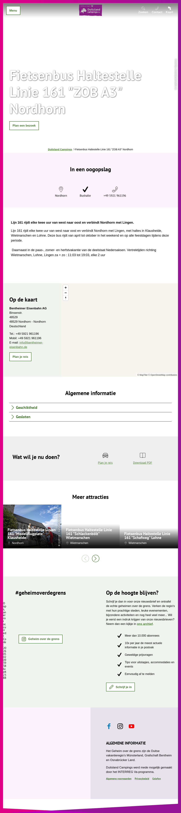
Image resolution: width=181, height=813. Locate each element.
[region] (119, 330)
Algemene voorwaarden (119, 778)
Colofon (156, 778)
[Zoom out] (65, 292)
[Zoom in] (65, 287)
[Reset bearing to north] (65, 297)
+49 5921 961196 (115, 196)
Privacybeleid (142, 778)
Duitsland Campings (60, 149)
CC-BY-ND (59, 539)
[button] (24, 125)
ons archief (145, 624)
